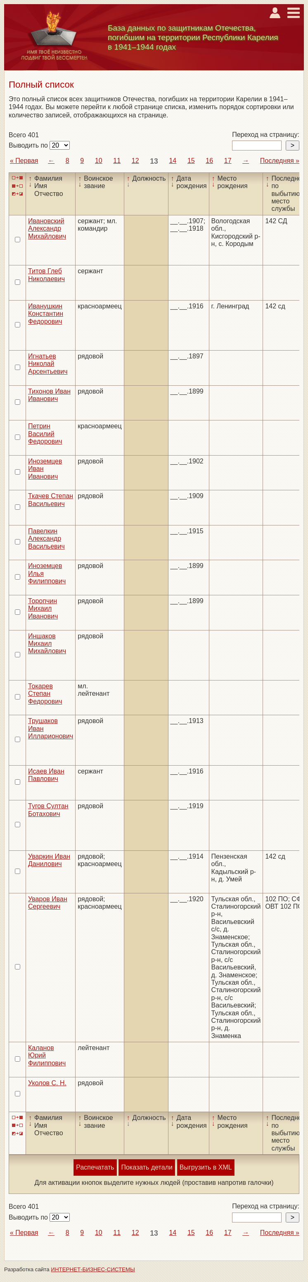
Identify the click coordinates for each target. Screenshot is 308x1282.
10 (98, 160)
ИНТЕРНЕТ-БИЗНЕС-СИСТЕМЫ (93, 1269)
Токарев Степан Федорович (45, 694)
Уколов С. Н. (47, 1082)
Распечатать (95, 1167)
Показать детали (146, 1167)
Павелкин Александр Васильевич (46, 539)
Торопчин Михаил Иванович (43, 608)
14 (172, 160)
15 (191, 160)
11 (117, 160)
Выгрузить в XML (206, 1167)
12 (135, 160)
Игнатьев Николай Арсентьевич (48, 364)
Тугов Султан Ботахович (48, 809)
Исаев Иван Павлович (46, 775)
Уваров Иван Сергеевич (47, 902)
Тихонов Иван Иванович (49, 395)
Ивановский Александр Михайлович (47, 228)
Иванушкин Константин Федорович (45, 314)
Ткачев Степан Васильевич (50, 499)
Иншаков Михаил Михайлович (47, 644)
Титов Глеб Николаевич (46, 274)
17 (228, 160)
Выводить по (29, 145)
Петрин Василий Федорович (45, 434)
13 (154, 161)
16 (209, 160)
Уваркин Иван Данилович (49, 860)
